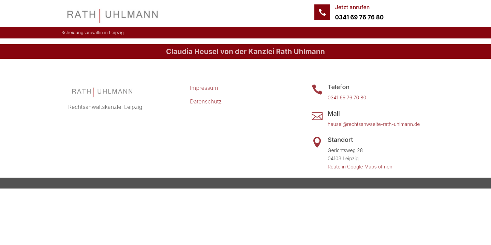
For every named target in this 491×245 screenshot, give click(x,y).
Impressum (204, 87)
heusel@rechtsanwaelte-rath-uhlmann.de (374, 124)
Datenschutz (206, 101)
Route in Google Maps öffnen (360, 166)
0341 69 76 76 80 (359, 17)
